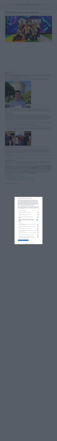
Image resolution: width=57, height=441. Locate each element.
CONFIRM (23, 240)
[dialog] (28, 220)
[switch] (37, 212)
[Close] (41, 198)
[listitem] (28, 210)
